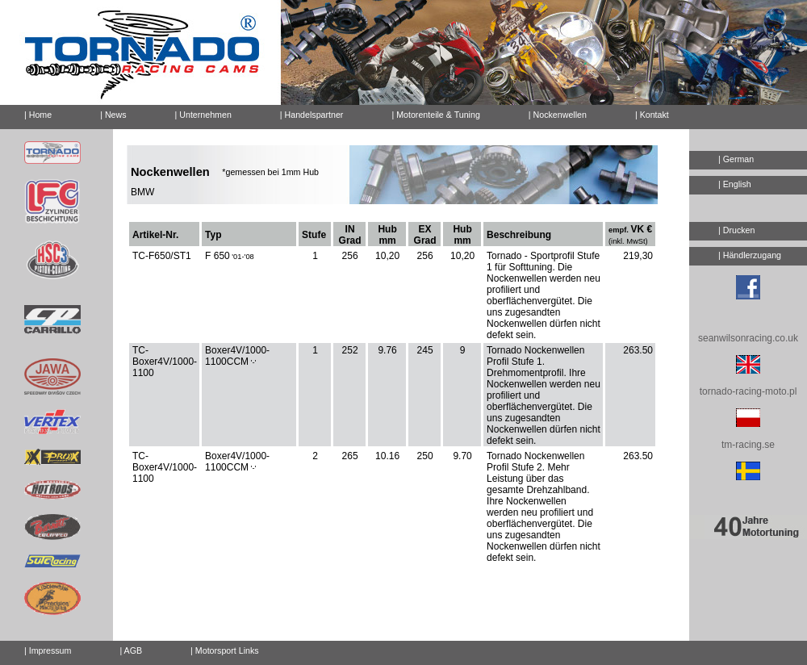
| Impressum (47, 650)
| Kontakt (645, 112)
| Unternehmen (203, 114)
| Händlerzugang (749, 255)
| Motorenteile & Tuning (435, 114)
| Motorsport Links (224, 650)
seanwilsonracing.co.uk (748, 338)
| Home (38, 114)
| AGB (130, 650)
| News (113, 114)
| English (734, 184)
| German (736, 159)
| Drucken (736, 230)
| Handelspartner (312, 114)
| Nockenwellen (558, 114)
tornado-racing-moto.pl (748, 391)
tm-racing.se (748, 444)
